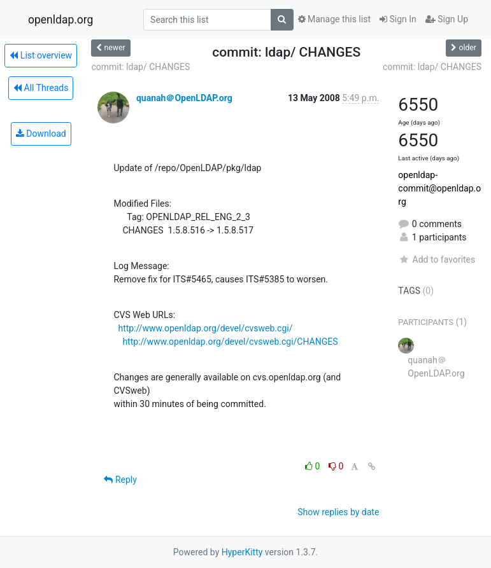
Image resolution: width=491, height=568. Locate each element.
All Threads (40, 88)
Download (41, 133)
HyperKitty (242, 552)
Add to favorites (436, 259)
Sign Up (446, 19)
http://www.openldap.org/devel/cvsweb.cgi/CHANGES (230, 341)
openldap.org (60, 19)
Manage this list (334, 19)
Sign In (398, 19)
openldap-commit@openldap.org (439, 188)
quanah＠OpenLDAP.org (184, 98)
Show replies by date (338, 512)
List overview (41, 55)
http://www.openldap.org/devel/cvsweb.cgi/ (205, 328)
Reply (120, 479)
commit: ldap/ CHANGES (140, 67)
